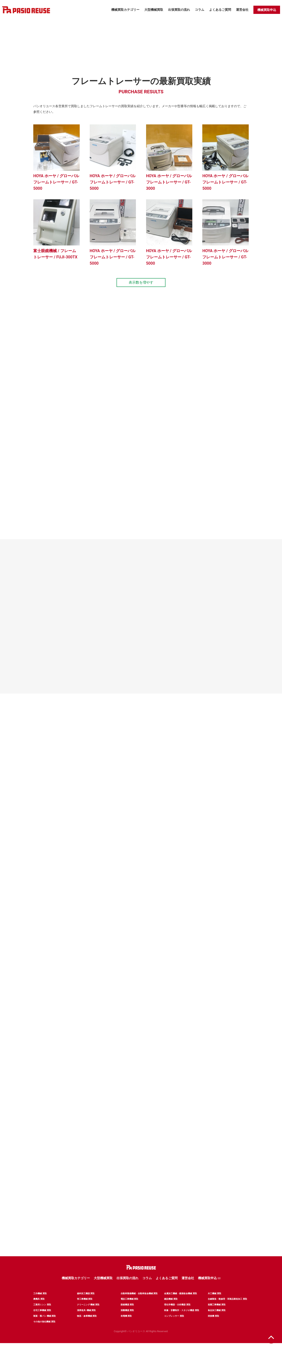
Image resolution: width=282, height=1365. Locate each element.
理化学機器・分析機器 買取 (177, 1317)
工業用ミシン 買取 (42, 1317)
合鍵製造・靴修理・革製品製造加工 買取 (227, 1310)
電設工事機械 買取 (129, 1310)
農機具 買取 (39, 1310)
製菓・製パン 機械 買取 (44, 1330)
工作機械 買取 (40, 1304)
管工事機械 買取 (85, 1310)
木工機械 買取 (214, 1304)
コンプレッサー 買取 (174, 1330)
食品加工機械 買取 (217, 1324)
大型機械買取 (153, 10)
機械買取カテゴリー (125, 10)
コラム (199, 10)
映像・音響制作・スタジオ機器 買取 (181, 1324)
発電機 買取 (126, 1330)
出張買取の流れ (179, 10)
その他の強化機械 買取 (44, 1337)
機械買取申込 (266, 10)
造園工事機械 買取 (217, 1317)
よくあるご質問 (220, 10)
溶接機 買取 (213, 1330)
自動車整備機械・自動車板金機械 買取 (139, 1304)
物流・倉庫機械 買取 (87, 1330)
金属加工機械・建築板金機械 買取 (180, 1304)
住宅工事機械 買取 (42, 1324)
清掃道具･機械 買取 (86, 1324)
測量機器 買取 (127, 1324)
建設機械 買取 (171, 1310)
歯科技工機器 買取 (86, 1304)
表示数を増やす (141, 288)
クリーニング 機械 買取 (88, 1317)
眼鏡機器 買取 (127, 1317)
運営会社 (242, 10)
